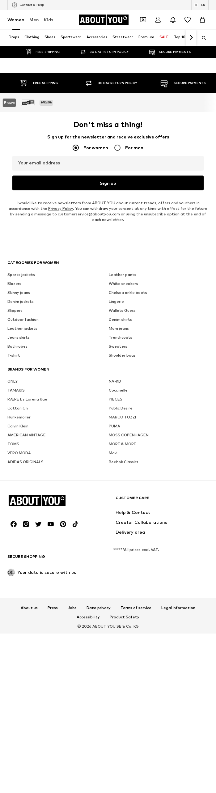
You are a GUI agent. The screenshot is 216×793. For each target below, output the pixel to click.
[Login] (158, 19)
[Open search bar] (202, 38)
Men (34, 19)
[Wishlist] (187, 19)
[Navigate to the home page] (103, 20)
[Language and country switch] (200, 5)
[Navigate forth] (191, 38)
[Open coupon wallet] (143, 19)
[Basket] (202, 19)
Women (15, 19)
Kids (48, 19)
